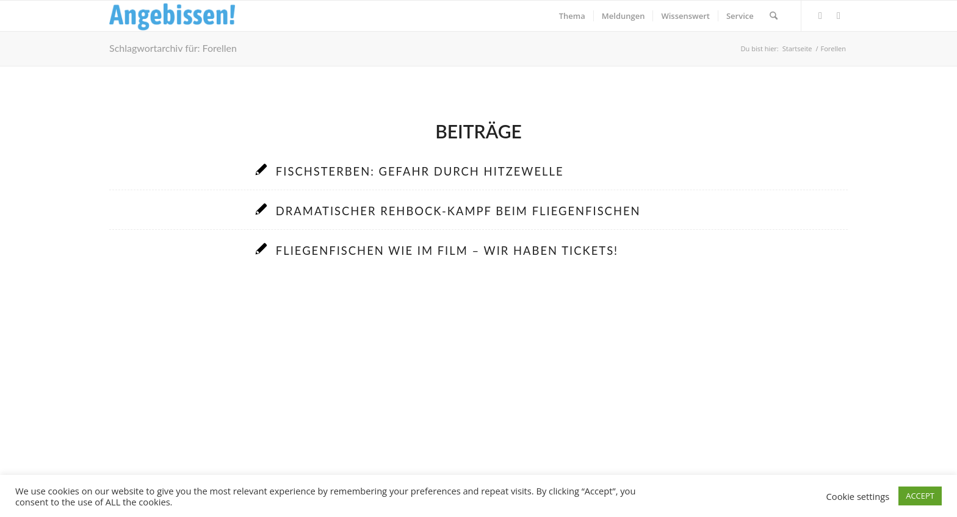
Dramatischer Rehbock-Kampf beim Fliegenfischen (458, 211)
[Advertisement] (478, 391)
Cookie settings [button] (858, 496)
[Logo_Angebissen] (172, 16)
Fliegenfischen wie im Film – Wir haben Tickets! (447, 250)
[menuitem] (572, 16)
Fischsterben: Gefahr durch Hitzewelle (420, 171)
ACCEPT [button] (920, 495)
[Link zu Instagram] (838, 15)
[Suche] (773, 16)
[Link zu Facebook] (820, 15)
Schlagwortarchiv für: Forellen (173, 48)
